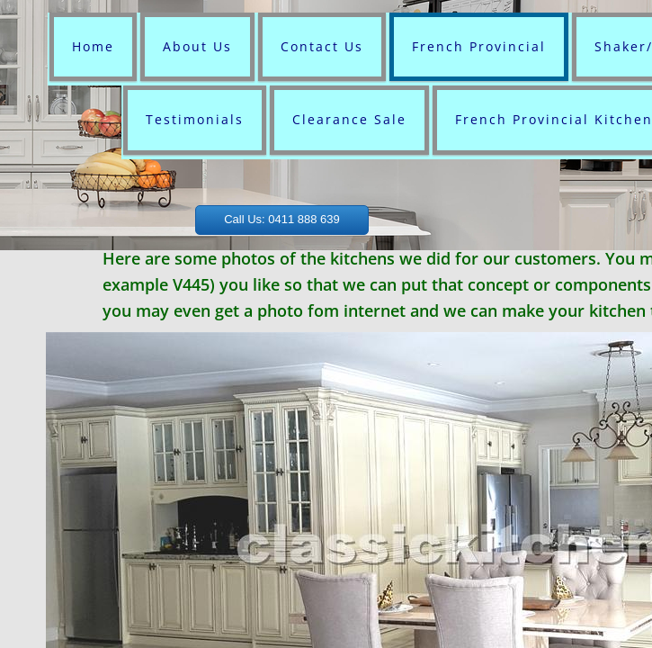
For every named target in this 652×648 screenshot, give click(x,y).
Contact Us (322, 46)
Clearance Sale (349, 119)
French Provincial (479, 46)
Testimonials (195, 119)
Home (93, 46)
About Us (197, 46)
